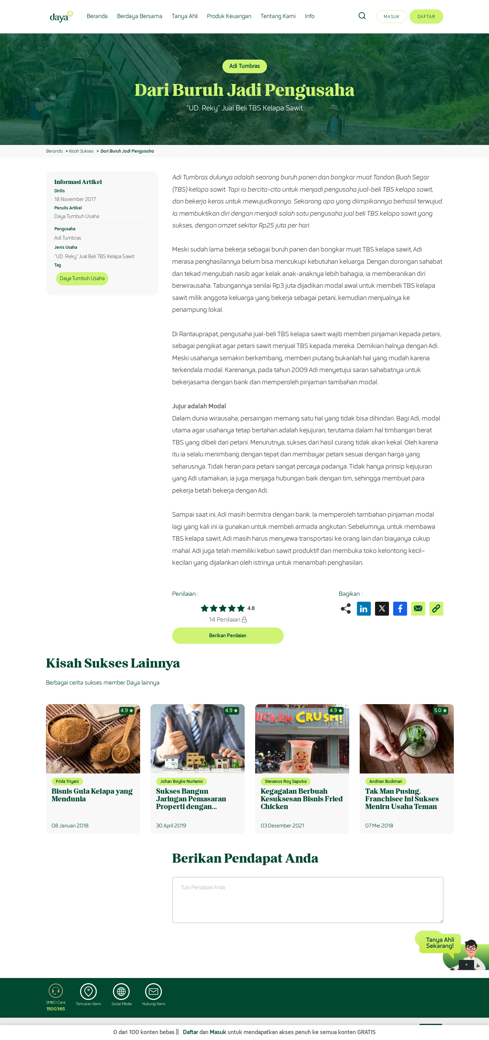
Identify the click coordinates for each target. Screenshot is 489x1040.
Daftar (426, 16)
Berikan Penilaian (227, 636)
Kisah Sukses (81, 151)
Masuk (391, 16)
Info (309, 16)
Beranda (97, 16)
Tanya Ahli (185, 16)
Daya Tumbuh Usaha (82, 279)
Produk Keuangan (229, 16)
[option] (244, 89)
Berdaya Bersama (139, 16)
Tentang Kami (278, 16)
